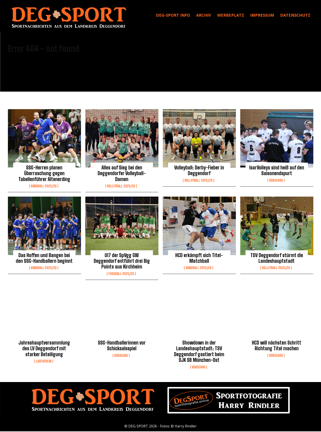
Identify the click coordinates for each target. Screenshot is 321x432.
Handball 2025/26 (44, 187)
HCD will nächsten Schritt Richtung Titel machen (276, 346)
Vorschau (276, 181)
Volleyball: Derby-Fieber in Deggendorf (199, 171)
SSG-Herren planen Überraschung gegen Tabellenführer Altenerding (44, 174)
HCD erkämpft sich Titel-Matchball (199, 259)
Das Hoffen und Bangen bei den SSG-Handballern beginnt (44, 259)
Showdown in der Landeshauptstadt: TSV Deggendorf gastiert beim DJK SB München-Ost (199, 352)
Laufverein (44, 362)
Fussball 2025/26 (121, 274)
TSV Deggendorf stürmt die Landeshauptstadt (276, 259)
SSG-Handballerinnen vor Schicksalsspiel (122, 346)
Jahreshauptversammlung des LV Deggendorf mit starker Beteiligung (44, 349)
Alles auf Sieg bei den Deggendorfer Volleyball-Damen (122, 174)
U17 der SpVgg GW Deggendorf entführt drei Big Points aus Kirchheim (122, 261)
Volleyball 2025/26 (121, 187)
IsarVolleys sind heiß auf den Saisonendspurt (276, 171)
